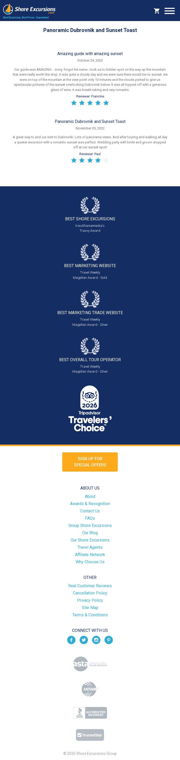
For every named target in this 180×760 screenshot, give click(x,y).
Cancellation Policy (90, 593)
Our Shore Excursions (90, 540)
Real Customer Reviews (90, 585)
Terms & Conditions (90, 614)
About (90, 496)
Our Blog (90, 532)
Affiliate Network (90, 554)
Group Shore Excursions (90, 525)
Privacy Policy (90, 600)
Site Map (90, 607)
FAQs (90, 518)
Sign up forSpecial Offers (90, 461)
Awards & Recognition (90, 503)
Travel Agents (90, 547)
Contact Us (90, 510)
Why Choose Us (90, 561)
